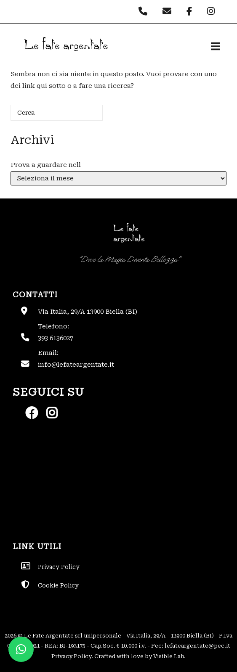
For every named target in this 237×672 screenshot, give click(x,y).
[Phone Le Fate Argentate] (145, 11)
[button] (21, 649)
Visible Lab (168, 656)
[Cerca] (57, 113)
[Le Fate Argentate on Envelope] (169, 11)
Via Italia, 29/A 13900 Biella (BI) (87, 311)
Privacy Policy (71, 656)
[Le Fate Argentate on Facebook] (191, 11)
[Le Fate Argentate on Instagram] (212, 11)
